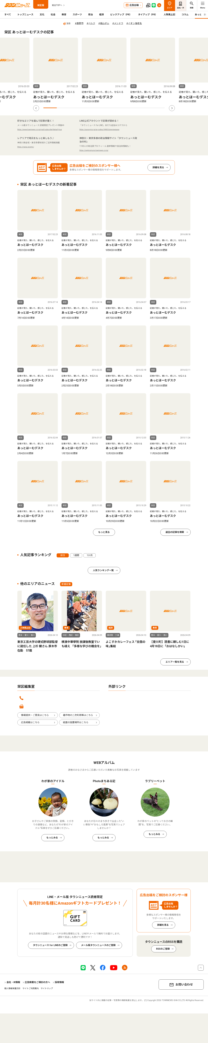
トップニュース (25, 14)
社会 (53, 14)
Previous (36, 108)
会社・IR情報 (13, 982)
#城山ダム (103, 23)
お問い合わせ (184, 984)
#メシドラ (117, 23)
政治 (90, 14)
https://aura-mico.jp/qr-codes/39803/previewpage (99, 130)
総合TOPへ (57, 5)
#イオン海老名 (134, 23)
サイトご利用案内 (31, 988)
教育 (64, 14)
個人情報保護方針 (12, 988)
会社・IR (180, 8)
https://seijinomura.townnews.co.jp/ (93, 150)
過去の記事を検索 (175, 532)
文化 (42, 14)
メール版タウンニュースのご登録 (98, 945)
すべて (7, 14)
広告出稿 (134, 5)
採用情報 (59, 982)
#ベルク (91, 23)
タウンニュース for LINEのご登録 (50, 945)
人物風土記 (169, 14)
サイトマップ (47, 988)
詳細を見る (158, 167)
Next (172, 108)
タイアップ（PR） (147, 14)
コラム (185, 14)
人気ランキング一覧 (103, 570)
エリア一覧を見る (175, 661)
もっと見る (104, 532)
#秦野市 (79, 23)
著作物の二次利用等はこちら (78, 715)
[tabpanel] (55, 70)
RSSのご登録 (163, 948)
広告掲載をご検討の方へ (37, 982)
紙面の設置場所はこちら (75, 722)
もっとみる (52, 837)
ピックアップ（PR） (121, 14)
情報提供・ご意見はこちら (35, 715)
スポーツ (77, 14)
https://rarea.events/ (25, 147)
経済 (101, 14)
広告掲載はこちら (30, 722)
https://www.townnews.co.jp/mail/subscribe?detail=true (39, 130)
